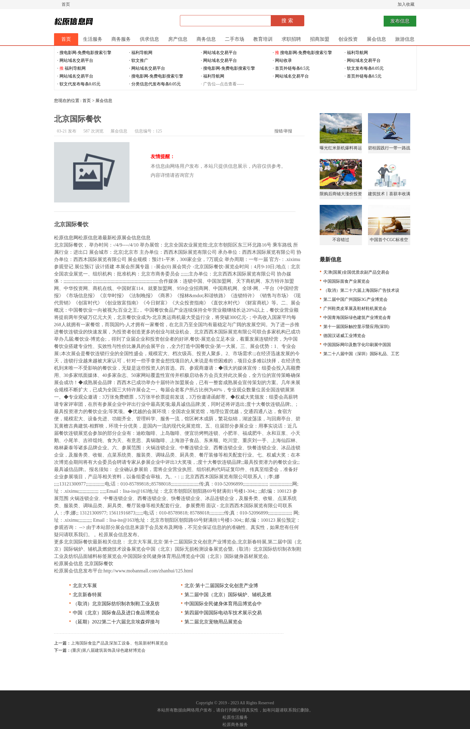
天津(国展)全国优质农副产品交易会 (353, 272)
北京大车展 (82, 585)
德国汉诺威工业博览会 (342, 335)
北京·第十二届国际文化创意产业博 (218, 585)
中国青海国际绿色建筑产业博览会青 (354, 317)
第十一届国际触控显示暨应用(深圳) (353, 326)
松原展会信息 (68, 563)
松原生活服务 (235, 717)
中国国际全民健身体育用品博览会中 (220, 603)
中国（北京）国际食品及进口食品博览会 (114, 612)
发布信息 (400, 21)
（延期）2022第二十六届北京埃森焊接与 (114, 621)
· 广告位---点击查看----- (222, 84)
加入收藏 (406, 4)
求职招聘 (291, 39)
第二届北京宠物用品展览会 (210, 621)
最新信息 (330, 259)
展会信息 (376, 39)
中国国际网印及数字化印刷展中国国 (354, 344)
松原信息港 (90, 237)
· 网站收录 (282, 60)
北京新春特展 (85, 594)
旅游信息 (404, 39)
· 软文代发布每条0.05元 (79, 84)
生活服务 (92, 39)
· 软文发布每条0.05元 (364, 68)
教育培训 (263, 39)
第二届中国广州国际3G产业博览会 (353, 299)
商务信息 (206, 39)
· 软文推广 (138, 60)
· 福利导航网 (140, 52)
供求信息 (149, 39)
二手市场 (234, 39)
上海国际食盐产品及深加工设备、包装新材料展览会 (119, 643)
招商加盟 (319, 39)
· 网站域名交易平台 (219, 52)
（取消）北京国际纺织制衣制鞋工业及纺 (114, 603)
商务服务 (121, 39)
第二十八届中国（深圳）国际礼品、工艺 (358, 354)
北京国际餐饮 (98, 563)
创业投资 (348, 39)
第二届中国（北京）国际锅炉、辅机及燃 (225, 594)
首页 (66, 4)
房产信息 (177, 39)
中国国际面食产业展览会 (344, 281)
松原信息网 (66, 237)
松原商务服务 (235, 724)
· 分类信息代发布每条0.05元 (155, 84)
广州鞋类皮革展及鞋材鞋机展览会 (352, 308)
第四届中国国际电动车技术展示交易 (220, 612)
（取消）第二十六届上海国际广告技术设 (358, 290)
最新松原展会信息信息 (126, 237)
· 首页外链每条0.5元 (291, 68)
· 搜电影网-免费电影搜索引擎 (84, 52)
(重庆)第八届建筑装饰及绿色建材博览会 (108, 650)
